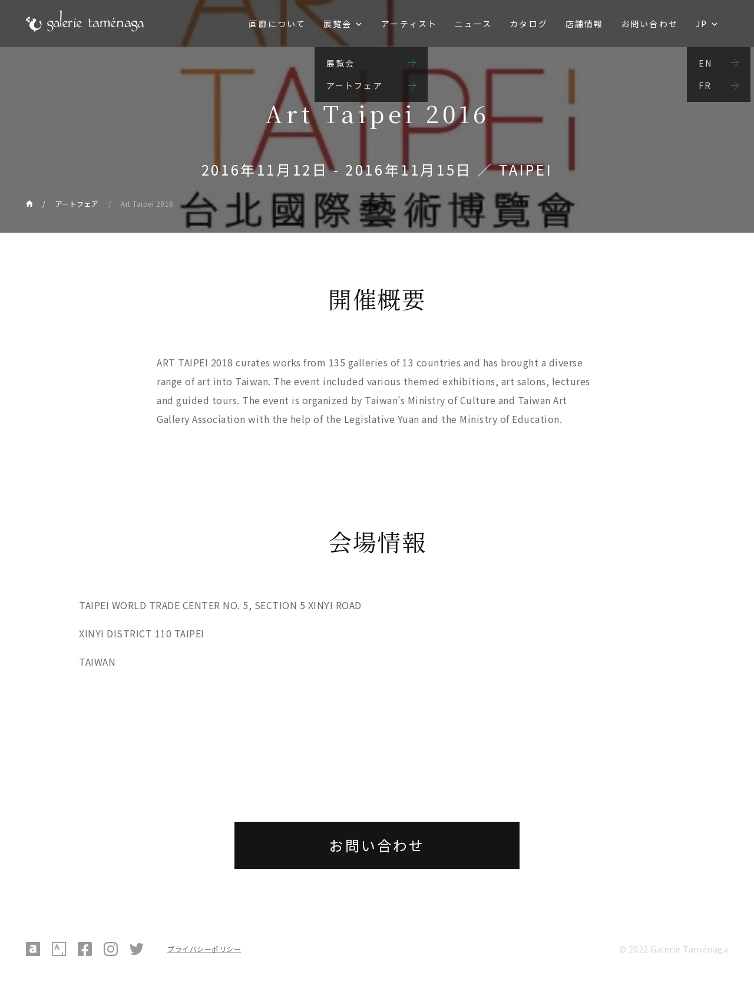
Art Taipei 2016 (147, 204)
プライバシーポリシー (204, 949)
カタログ (528, 23)
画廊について (277, 23)
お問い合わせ (649, 23)
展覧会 (337, 23)
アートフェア (77, 204)
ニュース (473, 23)
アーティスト (409, 23)
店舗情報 (584, 23)
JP (701, 23)
